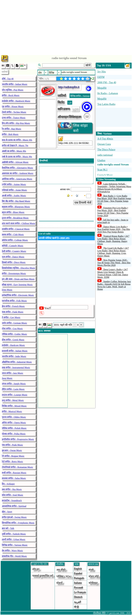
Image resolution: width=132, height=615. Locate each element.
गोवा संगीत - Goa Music (12, 328)
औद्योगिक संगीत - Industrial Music (17, 362)
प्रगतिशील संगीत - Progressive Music (18, 439)
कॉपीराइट (93, 582)
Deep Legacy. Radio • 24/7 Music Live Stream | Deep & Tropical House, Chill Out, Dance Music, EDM (112, 273)
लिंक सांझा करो (73, 128)
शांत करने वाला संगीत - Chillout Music (18, 223)
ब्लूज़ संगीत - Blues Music (13, 212)
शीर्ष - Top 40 (8, 78)
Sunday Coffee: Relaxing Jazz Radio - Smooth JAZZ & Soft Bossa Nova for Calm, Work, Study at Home (114, 285)
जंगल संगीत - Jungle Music (14, 383)
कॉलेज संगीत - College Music (15, 240)
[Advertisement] (66, 27)
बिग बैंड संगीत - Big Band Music (16, 201)
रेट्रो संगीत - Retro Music (12, 461)
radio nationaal (105, 155)
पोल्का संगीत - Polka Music (14, 433)
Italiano (78, 582)
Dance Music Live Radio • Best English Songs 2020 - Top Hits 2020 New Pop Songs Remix (113, 229)
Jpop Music (7, 378)
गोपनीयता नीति (99, 613)
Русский (78, 587)
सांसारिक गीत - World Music (14, 556)
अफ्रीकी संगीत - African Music (15, 162)
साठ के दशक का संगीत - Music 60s (17, 140)
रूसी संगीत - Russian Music (14, 472)
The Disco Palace (106, 149)
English (78, 568)
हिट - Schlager (8, 484)
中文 (76, 606)
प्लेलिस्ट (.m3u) (63, 576)
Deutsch (78, 596)
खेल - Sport (7, 511)
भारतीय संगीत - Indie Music (14, 356)
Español (78, 573)
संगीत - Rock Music (11, 95)
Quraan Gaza (104, 144)
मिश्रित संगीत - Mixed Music (14, 406)
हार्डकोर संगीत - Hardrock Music (16, 101)
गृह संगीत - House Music (13, 106)
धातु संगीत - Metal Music (13, 400)
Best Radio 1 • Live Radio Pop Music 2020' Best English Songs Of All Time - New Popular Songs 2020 (114, 200)
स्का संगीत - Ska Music (12, 489)
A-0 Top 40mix (105, 138)
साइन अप (65, 238)
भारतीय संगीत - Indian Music (14, 84)
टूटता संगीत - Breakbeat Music (15, 218)
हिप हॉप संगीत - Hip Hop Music (16, 123)
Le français (80, 592)
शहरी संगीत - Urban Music (13, 539)
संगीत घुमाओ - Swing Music (14, 517)
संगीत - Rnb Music (10, 134)
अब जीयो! (61, 569)
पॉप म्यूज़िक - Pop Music (12, 90)
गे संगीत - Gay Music (11, 317)
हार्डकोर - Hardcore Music (13, 345)
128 (69, 102)
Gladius (101, 160)
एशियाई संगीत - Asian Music (14, 190)
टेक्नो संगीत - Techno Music (14, 112)
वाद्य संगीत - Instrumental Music (16, 367)
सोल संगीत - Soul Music (12, 495)
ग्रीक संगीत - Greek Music (13, 339)
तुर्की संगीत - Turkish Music (14, 534)
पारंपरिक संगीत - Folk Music (14, 301)
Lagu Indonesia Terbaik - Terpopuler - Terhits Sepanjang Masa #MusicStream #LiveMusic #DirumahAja (114, 188)
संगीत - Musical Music (12, 411)
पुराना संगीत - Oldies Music (14, 417)
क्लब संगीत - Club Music (13, 234)
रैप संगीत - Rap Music (11, 129)
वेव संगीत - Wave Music (12, 550)
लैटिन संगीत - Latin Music (13, 389)
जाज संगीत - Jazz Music (12, 373)
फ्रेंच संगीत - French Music (13, 306)
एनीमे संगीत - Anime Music (14, 184)
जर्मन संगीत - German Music (14, 323)
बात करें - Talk (8, 528)
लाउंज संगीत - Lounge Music (14, 395)
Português (79, 578)
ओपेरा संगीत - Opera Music (14, 422)
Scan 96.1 (102, 169)
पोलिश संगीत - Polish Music (14, 428)
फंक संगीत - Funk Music (12, 312)
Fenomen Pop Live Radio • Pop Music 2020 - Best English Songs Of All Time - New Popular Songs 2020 (112, 212)
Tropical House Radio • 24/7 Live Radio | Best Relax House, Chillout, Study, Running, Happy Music (113, 240)
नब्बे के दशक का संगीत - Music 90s (17, 156)
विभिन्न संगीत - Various (80, 96)
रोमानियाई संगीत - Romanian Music (17, 467)
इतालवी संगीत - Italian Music (15, 351)
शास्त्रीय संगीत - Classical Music (16, 229)
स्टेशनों (59, 582)
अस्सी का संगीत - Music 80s (14, 151)
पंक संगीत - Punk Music (12, 445)
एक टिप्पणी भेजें (82, 202)
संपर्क (91, 569)
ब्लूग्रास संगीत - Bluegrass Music (16, 206)
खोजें (88, 65)
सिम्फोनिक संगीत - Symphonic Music (18, 523)
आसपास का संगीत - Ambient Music (17, 173)
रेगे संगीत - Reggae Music (13, 456)
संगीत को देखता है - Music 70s (15, 145)
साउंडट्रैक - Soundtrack (12, 500)
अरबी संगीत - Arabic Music (14, 195)
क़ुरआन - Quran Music (12, 450)
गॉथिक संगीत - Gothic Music (14, 334)
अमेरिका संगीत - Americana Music (17, 179)
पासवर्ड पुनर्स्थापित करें (42, 575)
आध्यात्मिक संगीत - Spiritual (14, 506)
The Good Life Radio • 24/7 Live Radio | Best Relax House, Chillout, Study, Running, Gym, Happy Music (113, 252)
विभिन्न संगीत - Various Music (15, 545)
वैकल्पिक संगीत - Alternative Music (17, 168)
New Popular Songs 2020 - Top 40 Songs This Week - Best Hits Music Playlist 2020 (113, 262)
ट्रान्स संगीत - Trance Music (14, 117)
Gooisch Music (105, 175)
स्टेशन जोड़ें (94, 576)
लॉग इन (36, 569)
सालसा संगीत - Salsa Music (14, 478)
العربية (77, 601)
